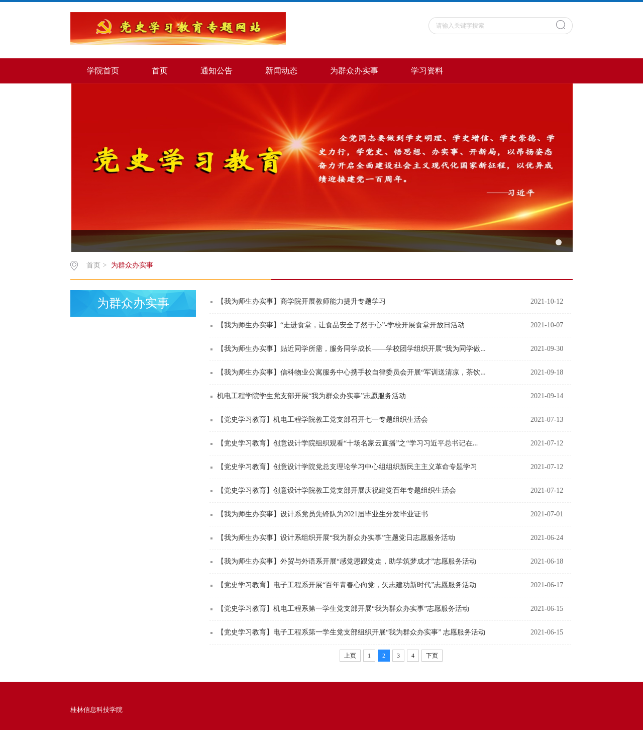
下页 (432, 655)
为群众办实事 (354, 70)
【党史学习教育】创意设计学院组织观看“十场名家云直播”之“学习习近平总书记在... (347, 443)
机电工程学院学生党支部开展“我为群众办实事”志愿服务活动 (311, 396)
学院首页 (103, 70)
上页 (350, 655)
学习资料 (427, 70)
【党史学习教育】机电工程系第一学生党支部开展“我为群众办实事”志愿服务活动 (343, 608)
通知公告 (216, 70)
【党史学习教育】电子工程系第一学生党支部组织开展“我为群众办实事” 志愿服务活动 (351, 632)
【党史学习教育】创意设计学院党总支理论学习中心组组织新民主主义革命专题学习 (347, 467)
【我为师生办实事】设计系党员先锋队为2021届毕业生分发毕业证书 (322, 514)
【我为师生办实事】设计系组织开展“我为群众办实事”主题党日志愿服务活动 (336, 537)
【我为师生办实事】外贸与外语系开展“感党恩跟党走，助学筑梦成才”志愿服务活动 (346, 561)
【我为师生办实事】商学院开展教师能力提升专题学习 (301, 301)
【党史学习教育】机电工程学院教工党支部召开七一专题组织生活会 (322, 419)
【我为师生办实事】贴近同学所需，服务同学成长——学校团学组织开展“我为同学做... (351, 348)
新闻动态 (281, 70)
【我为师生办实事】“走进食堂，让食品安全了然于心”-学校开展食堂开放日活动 (341, 325)
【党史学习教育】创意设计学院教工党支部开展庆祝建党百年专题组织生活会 (336, 490)
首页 (160, 70)
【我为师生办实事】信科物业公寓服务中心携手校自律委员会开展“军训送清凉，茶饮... (351, 372)
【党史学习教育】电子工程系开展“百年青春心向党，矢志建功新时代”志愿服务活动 (346, 585)
